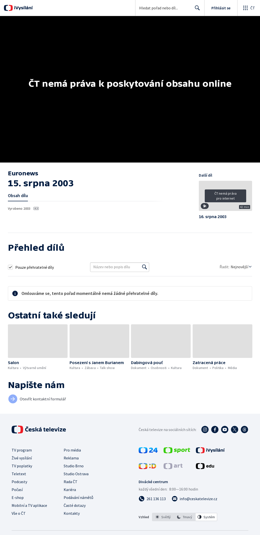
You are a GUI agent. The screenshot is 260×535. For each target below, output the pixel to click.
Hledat (196, 10)
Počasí (17, 489)
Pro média (72, 450)
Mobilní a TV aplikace (29, 505)
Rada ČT (70, 481)
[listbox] (184, 517)
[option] (163, 517)
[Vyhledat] (144, 267)
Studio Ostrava (76, 473)
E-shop (18, 497)
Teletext (19, 473)
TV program (22, 450)
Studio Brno (74, 465)
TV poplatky (22, 465)
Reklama (71, 457)
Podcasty (19, 481)
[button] (225, 197)
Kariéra (70, 489)
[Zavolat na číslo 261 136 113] (152, 499)
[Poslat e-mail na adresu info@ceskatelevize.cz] (194, 499)
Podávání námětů (78, 497)
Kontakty (72, 513)
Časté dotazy (75, 505)
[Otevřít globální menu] (248, 8)
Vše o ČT (19, 513)
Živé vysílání (22, 457)
